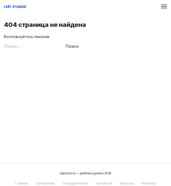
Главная (21, 183)
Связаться (104, 183)
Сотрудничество (75, 183)
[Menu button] (164, 6)
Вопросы (127, 183)
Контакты (149, 183)
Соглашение (45, 183)
